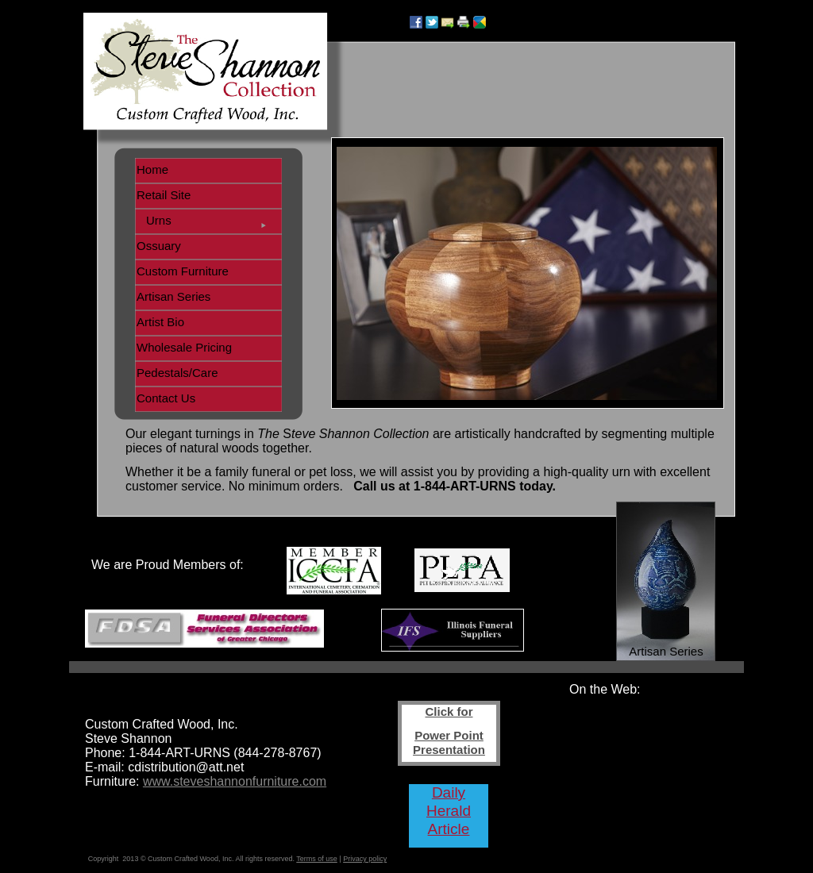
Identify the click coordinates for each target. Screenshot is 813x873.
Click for (448, 711)
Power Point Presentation (449, 742)
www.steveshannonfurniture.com (234, 781)
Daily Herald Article (448, 810)
